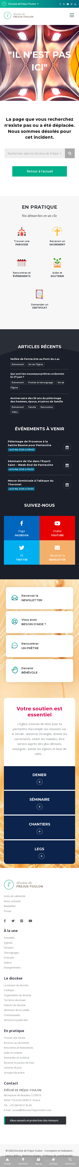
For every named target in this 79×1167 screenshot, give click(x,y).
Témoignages (11, 952)
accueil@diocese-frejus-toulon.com (31, 1110)
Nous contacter (12, 901)
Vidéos (8, 962)
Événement (18, 364)
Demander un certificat (16, 1057)
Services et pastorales (16, 1020)
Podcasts (9, 957)
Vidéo (15, 412)
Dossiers (9, 947)
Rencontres (47, 407)
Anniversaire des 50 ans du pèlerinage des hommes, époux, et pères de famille (36, 400)
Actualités (9, 937)
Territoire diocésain (15, 1000)
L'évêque (9, 990)
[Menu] (72, 15)
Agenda (8, 942)
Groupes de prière (14, 1072)
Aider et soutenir (13, 1052)
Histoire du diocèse (15, 1005)
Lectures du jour (13, 1067)
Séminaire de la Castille (16, 1010)
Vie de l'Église (35, 364)
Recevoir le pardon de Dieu (19, 1062)
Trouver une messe (14, 1037)
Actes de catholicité (14, 896)
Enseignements (12, 967)
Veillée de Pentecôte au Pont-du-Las (34, 359)
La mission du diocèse (16, 985)
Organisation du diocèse (17, 995)
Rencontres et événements (18, 1047)
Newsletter (10, 906)
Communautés (12, 1015)
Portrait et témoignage (40, 382)
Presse (7, 911)
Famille (32, 407)
